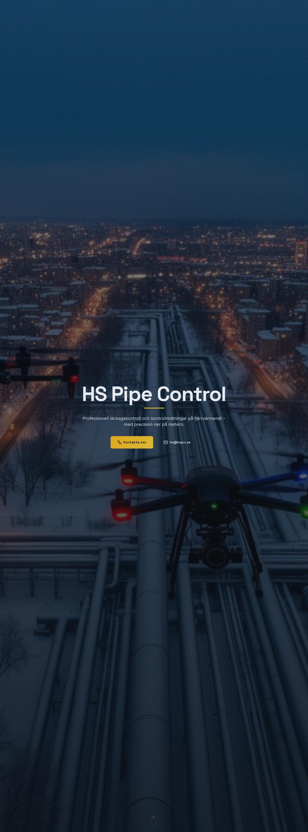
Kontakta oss (131, 443)
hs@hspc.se (177, 443)
